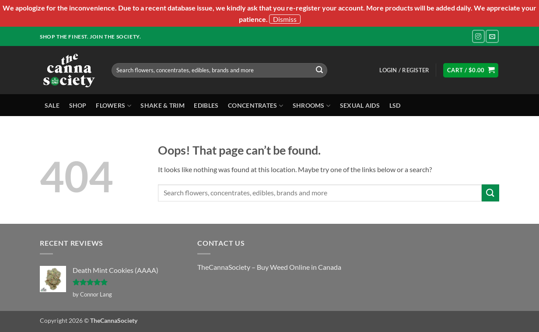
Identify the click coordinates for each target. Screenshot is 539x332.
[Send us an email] (492, 36)
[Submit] (319, 70)
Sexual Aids (360, 105)
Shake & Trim (162, 105)
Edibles (206, 105)
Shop (78, 105)
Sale (52, 105)
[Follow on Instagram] (478, 36)
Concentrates (255, 106)
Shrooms (312, 106)
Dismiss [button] (285, 19)
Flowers (113, 106)
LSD (395, 105)
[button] (404, 70)
